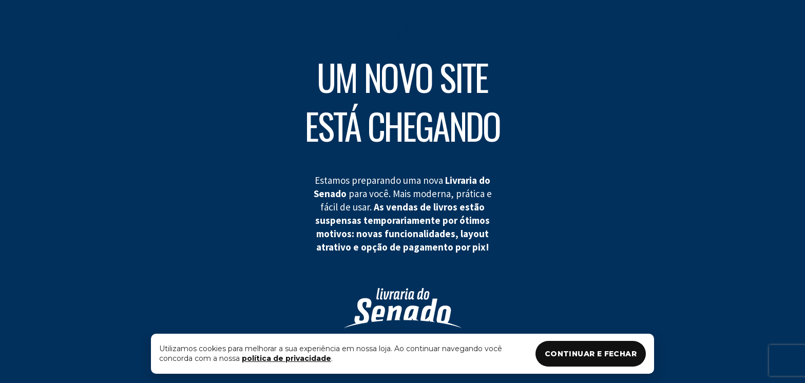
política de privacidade (286, 358)
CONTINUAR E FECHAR (591, 353)
